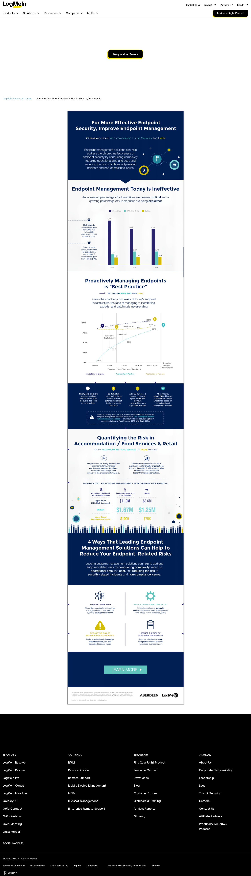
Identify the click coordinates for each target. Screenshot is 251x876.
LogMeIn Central (14, 780)
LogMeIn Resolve (14, 757)
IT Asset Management (83, 796)
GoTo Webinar (12, 811)
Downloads (141, 773)
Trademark (91, 861)
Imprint (77, 861)
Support (208, 5)
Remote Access (78, 765)
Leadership (206, 773)
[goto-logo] (125, 741)
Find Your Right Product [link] (230, 13)
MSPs (90, 13)
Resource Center (145, 765)
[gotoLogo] (14, 4)
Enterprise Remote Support (86, 803)
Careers (204, 796)
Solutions (29, 13)
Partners (224, 5)
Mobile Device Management (87, 780)
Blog (137, 780)
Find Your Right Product (149, 757)
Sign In (240, 5)
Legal (202, 780)
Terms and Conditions (14, 861)
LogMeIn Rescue (14, 765)
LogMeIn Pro (11, 773)
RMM (71, 757)
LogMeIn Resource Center (17, 116)
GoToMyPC (10, 796)
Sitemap (156, 861)
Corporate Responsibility (216, 765)
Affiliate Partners (210, 811)
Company (72, 13)
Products (9, 13)
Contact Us (206, 803)
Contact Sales (193, 5)
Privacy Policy (37, 861)
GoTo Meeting (12, 819)
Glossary (139, 811)
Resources (51, 13)
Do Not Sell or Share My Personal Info (127, 861)
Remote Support (79, 773)
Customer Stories (145, 788)
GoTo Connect (12, 803)
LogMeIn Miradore (15, 788)
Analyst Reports (144, 803)
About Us (205, 757)
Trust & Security (209, 788)
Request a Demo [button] (125, 72)
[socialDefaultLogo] (29, 838)
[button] (11, 868)
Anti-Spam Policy (59, 861)
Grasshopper (11, 826)
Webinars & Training (147, 796)
